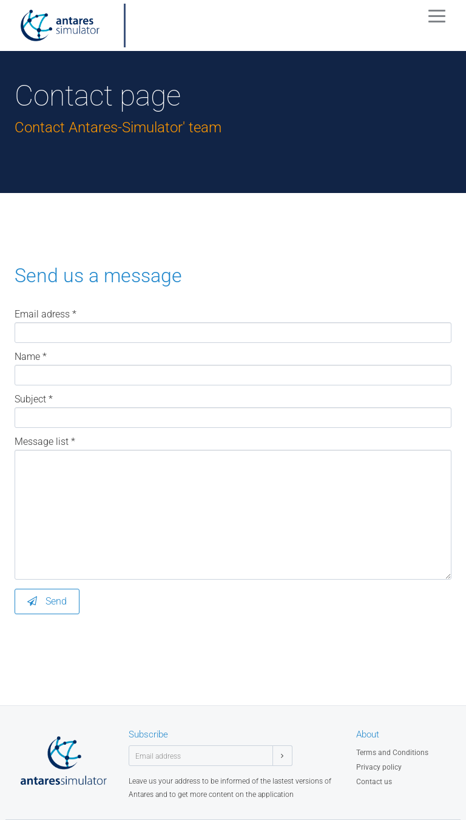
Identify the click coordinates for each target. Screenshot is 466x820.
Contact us (374, 782)
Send (47, 601)
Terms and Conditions (392, 752)
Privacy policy (379, 767)
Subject (34, 399)
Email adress (45, 314)
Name (31, 357)
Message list (45, 442)
